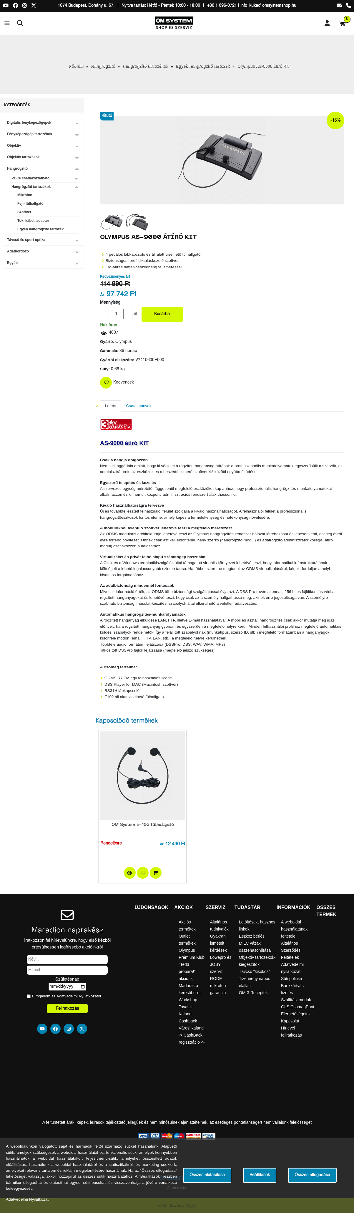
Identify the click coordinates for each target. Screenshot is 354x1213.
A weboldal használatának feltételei (294, 929)
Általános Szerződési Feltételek (291, 950)
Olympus (123, 342)
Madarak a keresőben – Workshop (190, 992)
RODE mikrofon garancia (218, 985)
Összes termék (326, 911)
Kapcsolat (290, 1021)
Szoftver (24, 212)
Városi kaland (191, 1028)
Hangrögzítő (103, 66)
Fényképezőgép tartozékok (29, 134)
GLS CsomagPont (297, 1006)
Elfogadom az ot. (67, 996)
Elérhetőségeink (295, 1014)
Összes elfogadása (312, 1175)
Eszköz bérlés (252, 936)
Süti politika (291, 978)
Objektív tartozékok (23, 157)
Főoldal (76, 66)
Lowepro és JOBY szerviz (220, 964)
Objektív (14, 145)
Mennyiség (110, 303)
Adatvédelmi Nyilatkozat (77, 996)
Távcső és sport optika (26, 240)
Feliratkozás (67, 1008)
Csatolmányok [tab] (139, 406)
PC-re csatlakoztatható (30, 178)
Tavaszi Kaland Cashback (188, 1013)
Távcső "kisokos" (254, 971)
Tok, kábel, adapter (33, 221)
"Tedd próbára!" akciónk (187, 971)
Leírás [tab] (110, 406)
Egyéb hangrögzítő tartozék (202, 66)
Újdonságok (152, 907)
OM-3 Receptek (253, 992)
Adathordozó (18, 251)
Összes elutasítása (207, 1175)
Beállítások (260, 1175)
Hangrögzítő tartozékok (145, 66)
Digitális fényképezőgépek (29, 122)
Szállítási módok (296, 999)
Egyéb (12, 263)
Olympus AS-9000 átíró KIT (263, 66)
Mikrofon (24, 195)
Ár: (102, 295)
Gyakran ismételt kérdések (218, 943)
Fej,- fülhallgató (30, 203)
